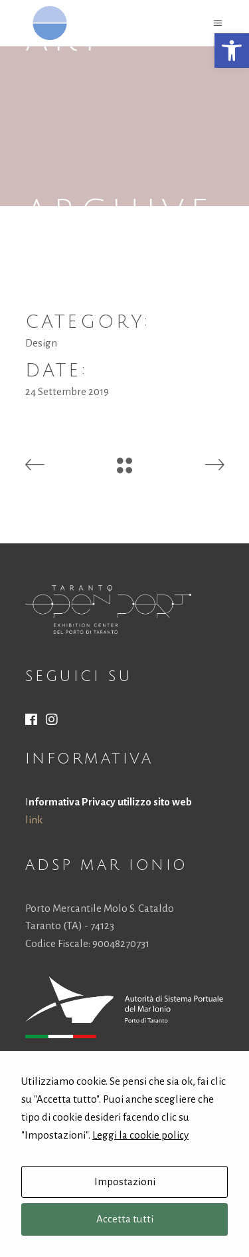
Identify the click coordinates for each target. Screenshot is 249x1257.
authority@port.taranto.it (113, 1109)
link (33, 819)
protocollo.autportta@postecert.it (124, 1127)
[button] (231, 50)
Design (41, 343)
